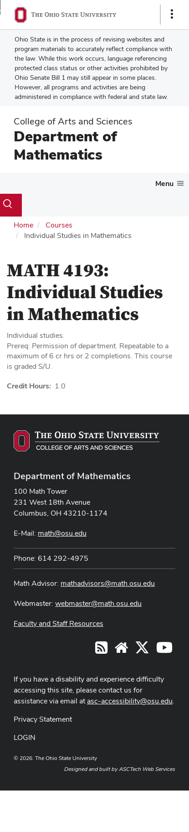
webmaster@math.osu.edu (98, 603)
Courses (59, 225)
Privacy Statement (43, 719)
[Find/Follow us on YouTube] (121, 650)
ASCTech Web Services (147, 769)
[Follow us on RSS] (101, 650)
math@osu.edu (62, 533)
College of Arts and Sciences (73, 121)
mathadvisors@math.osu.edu (108, 583)
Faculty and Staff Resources (58, 623)
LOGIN (25, 737)
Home (23, 225)
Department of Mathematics (65, 145)
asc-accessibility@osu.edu (130, 701)
